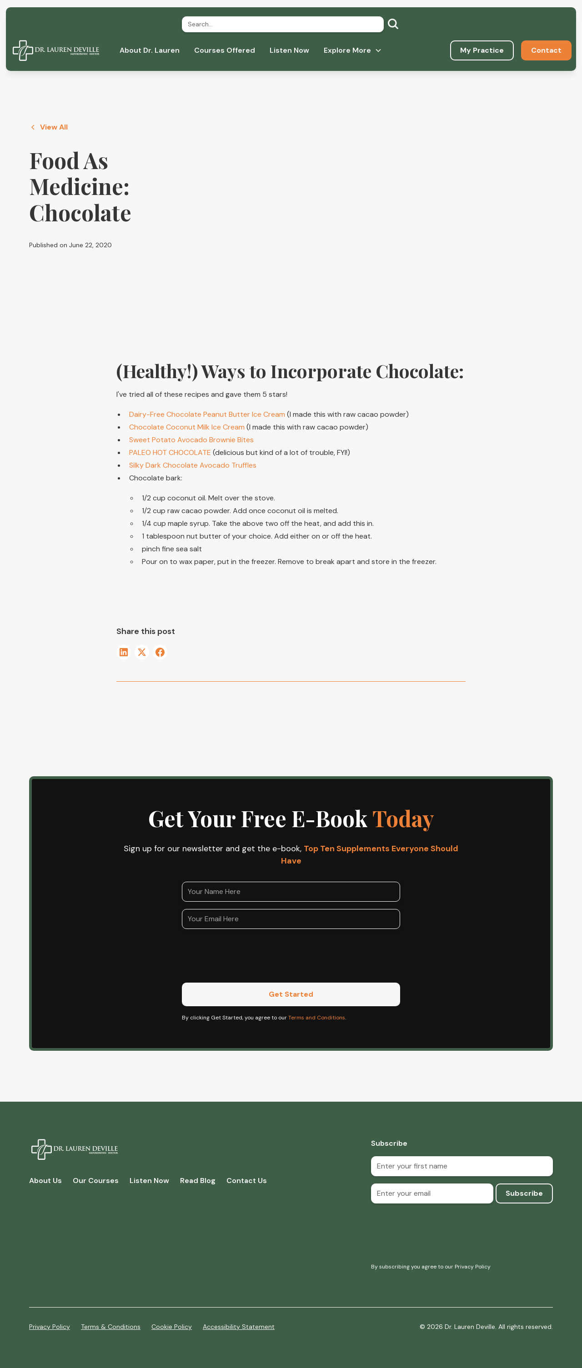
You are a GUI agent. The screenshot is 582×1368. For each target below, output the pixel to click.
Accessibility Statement (239, 1327)
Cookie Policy (171, 1327)
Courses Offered (224, 50)
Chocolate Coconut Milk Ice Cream (187, 427)
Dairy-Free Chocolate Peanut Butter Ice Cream (207, 414)
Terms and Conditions (316, 1017)
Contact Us (246, 1180)
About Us (45, 1180)
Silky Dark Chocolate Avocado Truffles (192, 465)
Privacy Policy (49, 1327)
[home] (55, 50)
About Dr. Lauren (150, 50)
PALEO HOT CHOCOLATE (170, 452)
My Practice (482, 50)
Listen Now (289, 50)
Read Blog (198, 1180)
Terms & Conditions (110, 1327)
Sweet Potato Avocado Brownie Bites (191, 439)
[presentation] (251, 954)
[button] (352, 50)
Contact (546, 50)
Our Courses (96, 1180)
